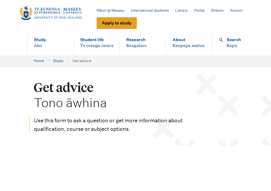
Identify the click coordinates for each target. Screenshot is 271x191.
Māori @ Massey (111, 10)
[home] (50, 13)
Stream (217, 10)
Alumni (236, 10)
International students (150, 10)
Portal (199, 10)
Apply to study (117, 22)
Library (181, 10)
